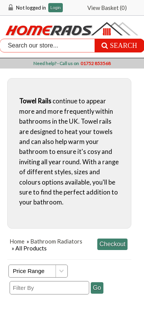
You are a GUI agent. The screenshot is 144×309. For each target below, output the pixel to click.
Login (56, 8)
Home (17, 241)
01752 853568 (95, 63)
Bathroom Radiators (56, 241)
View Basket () (107, 7)
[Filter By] (49, 287)
